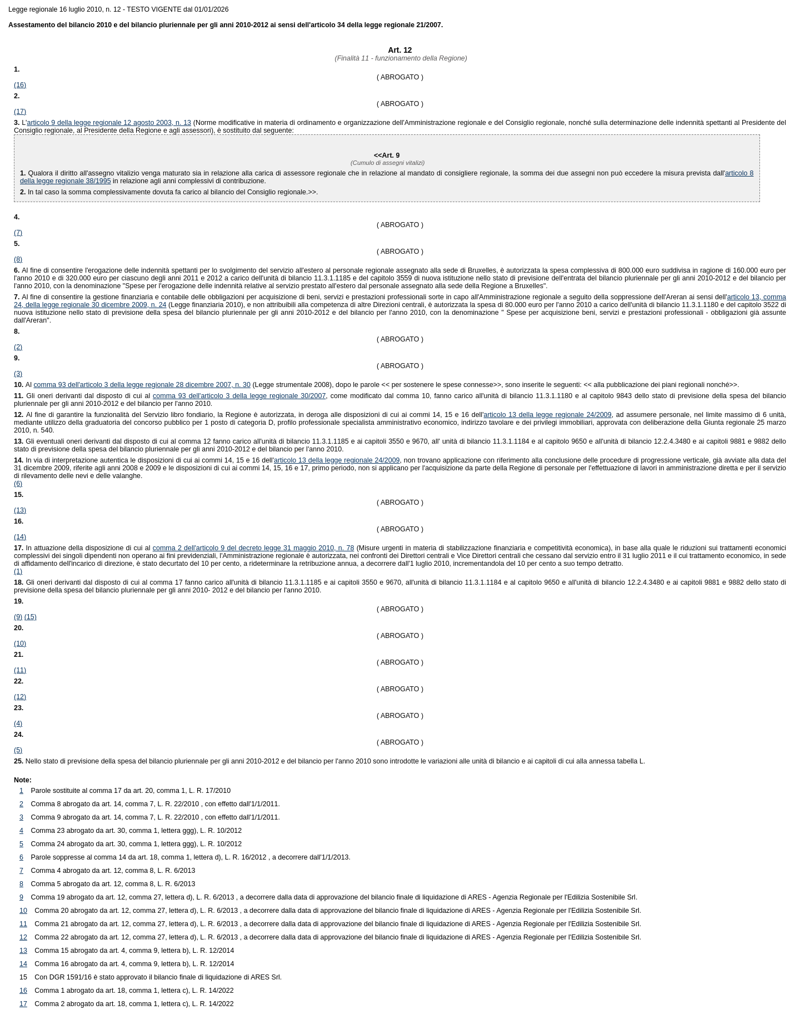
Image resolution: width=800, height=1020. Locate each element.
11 (23, 924)
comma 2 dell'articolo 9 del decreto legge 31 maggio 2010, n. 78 (253, 548)
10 (23, 911)
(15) (30, 617)
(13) (20, 510)
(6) (18, 484)
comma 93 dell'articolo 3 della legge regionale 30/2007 (239, 396)
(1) (18, 571)
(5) (18, 750)
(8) (18, 259)
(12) (20, 697)
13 (23, 950)
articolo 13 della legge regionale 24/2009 (548, 415)
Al (30, 385)
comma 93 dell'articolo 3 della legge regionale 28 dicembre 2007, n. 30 (142, 385)
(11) (20, 670)
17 (23, 1004)
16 (23, 990)
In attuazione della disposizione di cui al (83, 548)
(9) (18, 617)
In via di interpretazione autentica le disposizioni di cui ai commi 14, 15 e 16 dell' (144, 460)
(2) (18, 347)
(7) (18, 233)
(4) (18, 723)
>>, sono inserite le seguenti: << (493, 385)
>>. (666, 385)
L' (24, 123)
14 (23, 964)
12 (23, 937)
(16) (20, 85)
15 (23, 977)
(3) (18, 374)
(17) (20, 111)
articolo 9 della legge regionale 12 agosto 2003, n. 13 (109, 123)
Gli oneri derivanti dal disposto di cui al (83, 396)
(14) (20, 537)
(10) (20, 643)
